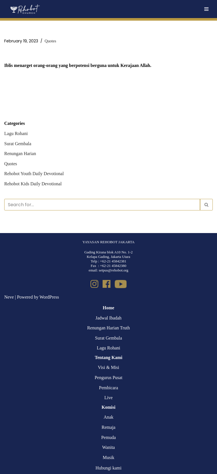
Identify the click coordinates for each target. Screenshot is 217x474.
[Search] (102, 204)
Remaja (109, 427)
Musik (108, 457)
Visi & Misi (108, 367)
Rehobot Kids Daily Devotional (33, 183)
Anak (109, 417)
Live (108, 397)
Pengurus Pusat (108, 377)
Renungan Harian (20, 153)
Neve (9, 297)
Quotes (50, 41)
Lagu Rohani (16, 133)
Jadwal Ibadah (108, 318)
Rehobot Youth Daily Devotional (34, 173)
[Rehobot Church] (24, 9)
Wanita (108, 447)
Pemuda (108, 437)
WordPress (49, 297)
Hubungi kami (108, 468)
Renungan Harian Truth (108, 327)
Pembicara (108, 387)
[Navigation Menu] (206, 9)
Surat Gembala (17, 143)
